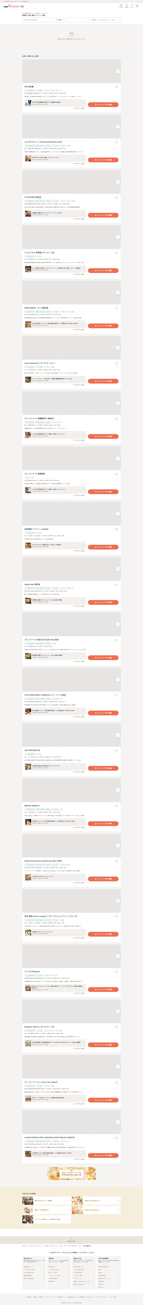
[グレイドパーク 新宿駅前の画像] (71, 458)
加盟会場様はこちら (72, 1297)
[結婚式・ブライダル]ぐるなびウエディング (32, 1246)
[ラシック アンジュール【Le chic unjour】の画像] (71, 1067)
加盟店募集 (81, 1297)
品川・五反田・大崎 (72, 1246)
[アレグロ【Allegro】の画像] (71, 956)
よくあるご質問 (112, 1297)
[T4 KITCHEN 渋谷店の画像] (71, 182)
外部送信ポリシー (61, 1297)
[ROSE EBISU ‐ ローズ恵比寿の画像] (71, 292)
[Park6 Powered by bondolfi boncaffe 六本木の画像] (71, 845)
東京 (65, 1246)
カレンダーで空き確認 (103, 105)
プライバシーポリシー (50, 1297)
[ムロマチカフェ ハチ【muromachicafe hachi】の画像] (71, 126)
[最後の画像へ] (118, 71)
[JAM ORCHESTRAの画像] (71, 735)
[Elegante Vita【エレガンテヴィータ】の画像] (71, 1011)
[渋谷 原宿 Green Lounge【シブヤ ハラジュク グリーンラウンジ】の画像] (71, 901)
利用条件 (41, 1297)
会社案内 (29, 1297)
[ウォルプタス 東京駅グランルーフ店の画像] (71, 237)
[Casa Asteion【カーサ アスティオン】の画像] (71, 348)
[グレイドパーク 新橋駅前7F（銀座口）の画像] (71, 403)
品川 (80, 1246)
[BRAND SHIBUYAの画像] (71, 790)
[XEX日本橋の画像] (71, 71)
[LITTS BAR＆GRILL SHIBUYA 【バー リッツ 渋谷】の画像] (71, 680)
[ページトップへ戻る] (71, 1240)
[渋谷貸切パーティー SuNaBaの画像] (71, 514)
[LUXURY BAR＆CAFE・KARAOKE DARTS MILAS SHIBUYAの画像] (71, 1122)
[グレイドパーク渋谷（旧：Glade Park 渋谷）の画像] (71, 624)
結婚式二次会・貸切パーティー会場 (53, 1246)
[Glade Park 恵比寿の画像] (71, 569)
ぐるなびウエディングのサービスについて (96, 1297)
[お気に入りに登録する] (117, 87)
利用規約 (35, 1297)
